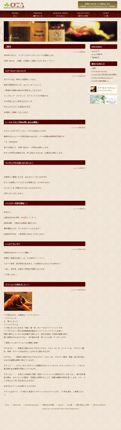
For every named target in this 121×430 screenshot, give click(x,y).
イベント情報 (96, 54)
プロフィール (38, 14)
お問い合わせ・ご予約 (82, 404)
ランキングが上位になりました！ (19, 163)
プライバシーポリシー (99, 404)
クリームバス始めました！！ (17, 285)
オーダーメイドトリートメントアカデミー (14, 5)
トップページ (15, 14)
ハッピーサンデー (12, 244)
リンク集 (106, 14)
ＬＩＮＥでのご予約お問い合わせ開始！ (22, 122)
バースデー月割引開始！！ (16, 203)
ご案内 (8, 47)
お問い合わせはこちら (97, 5)
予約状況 (94, 57)
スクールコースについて (15, 71)
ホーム (7, 404)
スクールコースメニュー (60, 14)
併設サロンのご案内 (83, 14)
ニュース (94, 51)
